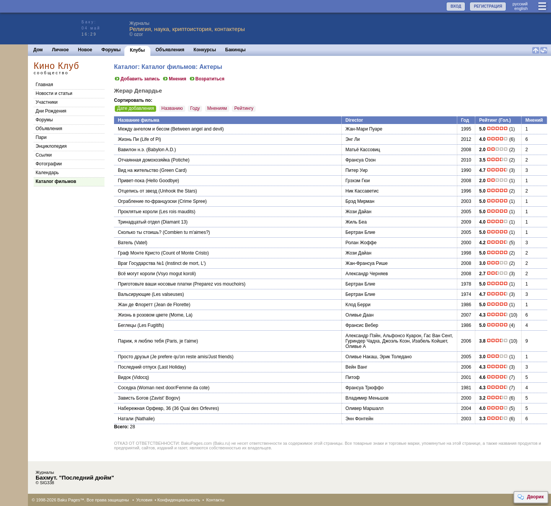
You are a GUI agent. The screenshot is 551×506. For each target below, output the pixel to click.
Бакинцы (235, 49)
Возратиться (207, 79)
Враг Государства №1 (141, 263)
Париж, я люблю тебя (141, 341)
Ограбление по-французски (147, 201)
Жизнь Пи (128, 139)
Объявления (170, 49)
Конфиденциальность (178, 500)
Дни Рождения (51, 111)
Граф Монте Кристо (139, 253)
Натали (126, 418)
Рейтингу (243, 108)
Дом (38, 49)
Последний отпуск (137, 367)
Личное (60, 49)
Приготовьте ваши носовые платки (155, 284)
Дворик (530, 497)
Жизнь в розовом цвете (143, 315)
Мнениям (217, 108)
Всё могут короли (136, 273)
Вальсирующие (134, 294)
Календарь (47, 172)
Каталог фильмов (56, 181)
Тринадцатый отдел (139, 222)
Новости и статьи (54, 93)
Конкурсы (205, 49)
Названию (172, 108)
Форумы (111, 49)
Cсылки (44, 155)
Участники (46, 102)
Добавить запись (137, 79)
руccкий (520, 4)
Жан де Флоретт (135, 304)
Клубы (137, 50)
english (521, 8)
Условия (144, 500)
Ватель (125, 242)
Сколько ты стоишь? (139, 232)
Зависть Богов (133, 398)
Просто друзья (133, 356)
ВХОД (455, 6)
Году (195, 108)
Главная (44, 84)
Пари (41, 137)
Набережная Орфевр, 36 (144, 408)
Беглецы (127, 325)
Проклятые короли (138, 211)
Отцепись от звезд (137, 191)
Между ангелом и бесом (144, 129)
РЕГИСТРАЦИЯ (488, 6)
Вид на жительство (138, 170)
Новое (85, 49)
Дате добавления (135, 108)
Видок (124, 377)
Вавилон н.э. (131, 149)
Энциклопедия (51, 146)
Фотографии (49, 163)
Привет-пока (131, 180)
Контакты (215, 500)
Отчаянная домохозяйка (144, 160)
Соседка (127, 387)
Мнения (174, 79)
